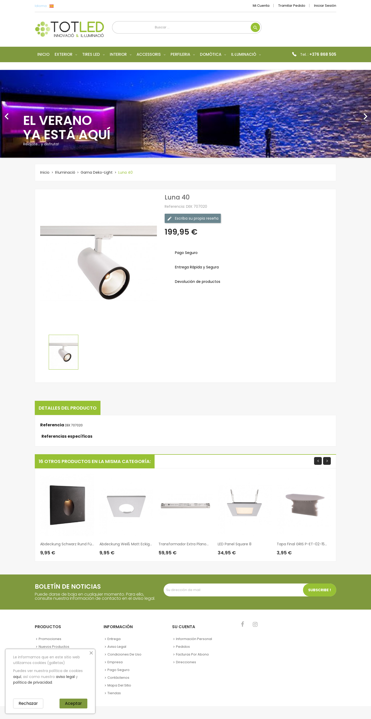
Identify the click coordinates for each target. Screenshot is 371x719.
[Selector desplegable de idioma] (63, 6)
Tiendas (114, 693)
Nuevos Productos (54, 646)
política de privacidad (32, 682)
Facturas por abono (192, 654)
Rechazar (28, 703)
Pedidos (183, 646)
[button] (28, 114)
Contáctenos (118, 677)
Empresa (115, 662)
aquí (17, 676)
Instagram (255, 624)
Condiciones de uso (124, 654)
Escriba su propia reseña (192, 218)
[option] (185, 114)
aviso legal (65, 676)
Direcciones (186, 662)
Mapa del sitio (119, 685)
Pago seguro (118, 669)
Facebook (242, 624)
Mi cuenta (261, 5)
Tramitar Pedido (291, 5)
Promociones (50, 638)
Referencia (52, 425)
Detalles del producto (68, 408)
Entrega (114, 638)
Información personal (194, 638)
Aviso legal (116, 646)
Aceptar (73, 703)
